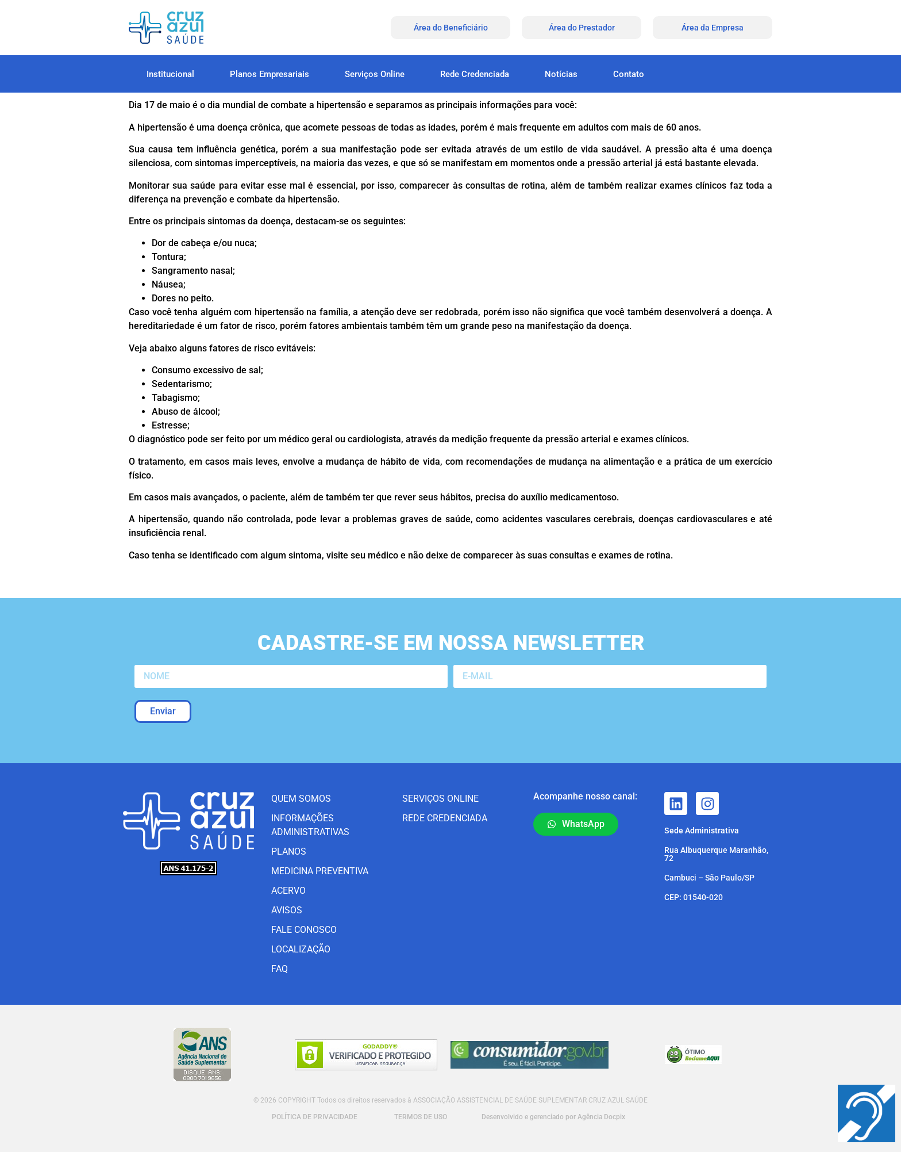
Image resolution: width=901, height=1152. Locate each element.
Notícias (561, 74)
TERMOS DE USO (420, 1117)
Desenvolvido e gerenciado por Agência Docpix (553, 1117)
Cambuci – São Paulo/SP (709, 877)
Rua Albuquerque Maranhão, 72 (716, 854)
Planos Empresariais (269, 74)
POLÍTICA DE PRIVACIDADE (313, 1117)
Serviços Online (375, 74)
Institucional (170, 74)
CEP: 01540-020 (693, 897)
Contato (628, 74)
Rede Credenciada (474, 74)
